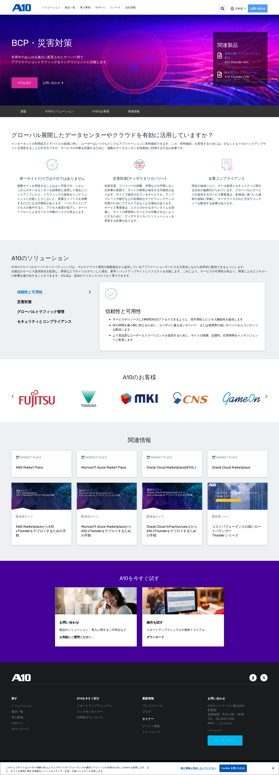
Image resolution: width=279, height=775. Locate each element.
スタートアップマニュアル (94, 706)
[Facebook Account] (253, 677)
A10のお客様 (100, 111)
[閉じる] (273, 768)
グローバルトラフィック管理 (40, 311)
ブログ (146, 711)
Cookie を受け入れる (233, 768)
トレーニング (151, 732)
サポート (17, 723)
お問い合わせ (257, 8)
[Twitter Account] (264, 677)
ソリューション (21, 706)
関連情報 (134, 111)
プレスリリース (152, 706)
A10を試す (24, 83)
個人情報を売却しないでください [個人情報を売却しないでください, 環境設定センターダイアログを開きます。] (198, 768)
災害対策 (24, 301)
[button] (12, 396)
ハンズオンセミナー (90, 711)
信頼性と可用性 (30, 292)
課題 (23, 111)
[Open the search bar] (223, 9)
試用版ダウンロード (90, 717)
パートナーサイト (225, 741)
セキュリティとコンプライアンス (44, 321)
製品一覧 (17, 711)
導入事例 (17, 717)
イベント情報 (151, 726)
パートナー (215, 730)
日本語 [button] (239, 8)
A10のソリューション (59, 111)
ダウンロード (20, 729)
